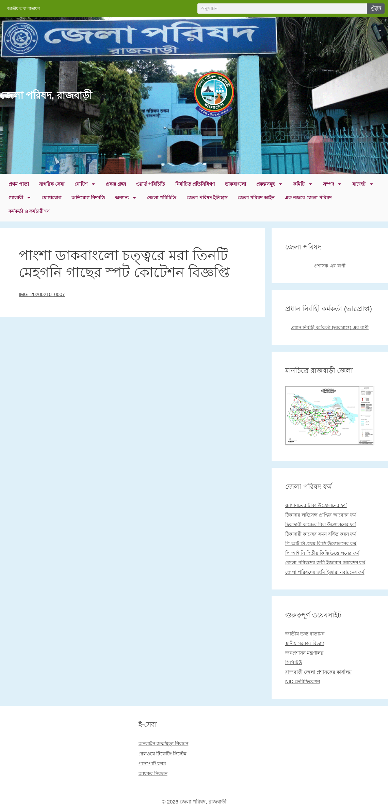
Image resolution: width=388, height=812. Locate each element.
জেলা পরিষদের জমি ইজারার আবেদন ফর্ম (325, 562)
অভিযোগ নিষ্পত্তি (88, 197)
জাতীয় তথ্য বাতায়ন (304, 634)
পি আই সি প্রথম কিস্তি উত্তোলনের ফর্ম (320, 543)
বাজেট (363, 184)
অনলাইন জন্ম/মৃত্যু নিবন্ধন (164, 743)
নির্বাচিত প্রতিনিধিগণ (195, 184)
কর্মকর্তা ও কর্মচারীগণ (29, 211)
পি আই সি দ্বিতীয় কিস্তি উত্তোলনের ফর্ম (322, 553)
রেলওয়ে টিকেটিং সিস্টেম (163, 753)
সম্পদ (332, 184)
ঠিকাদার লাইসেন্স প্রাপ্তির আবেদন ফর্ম (320, 515)
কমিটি (303, 184)
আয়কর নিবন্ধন (153, 773)
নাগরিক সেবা (51, 184)
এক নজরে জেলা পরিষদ (308, 197)
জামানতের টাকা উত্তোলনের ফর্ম (316, 505)
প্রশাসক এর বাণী (329, 266)
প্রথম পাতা (19, 184)
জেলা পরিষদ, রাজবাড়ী (46, 95)
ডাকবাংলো (235, 184)
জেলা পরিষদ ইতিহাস (207, 197)
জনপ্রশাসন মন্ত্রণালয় (304, 653)
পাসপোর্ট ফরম (152, 763)
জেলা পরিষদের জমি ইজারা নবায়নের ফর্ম (324, 572)
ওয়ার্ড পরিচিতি (150, 184)
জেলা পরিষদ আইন (256, 197)
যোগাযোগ (51, 197)
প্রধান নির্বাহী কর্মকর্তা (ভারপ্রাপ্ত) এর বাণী (330, 327)
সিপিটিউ (293, 662)
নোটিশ (85, 184)
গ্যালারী (20, 197)
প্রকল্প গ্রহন (116, 184)
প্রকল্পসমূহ (269, 184)
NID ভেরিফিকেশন (302, 681)
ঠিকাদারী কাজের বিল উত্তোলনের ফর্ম (320, 524)
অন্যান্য (126, 197)
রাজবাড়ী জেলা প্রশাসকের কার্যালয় (318, 672)
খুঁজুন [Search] (375, 8)
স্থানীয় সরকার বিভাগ (304, 643)
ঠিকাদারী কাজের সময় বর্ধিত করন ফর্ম (320, 534)
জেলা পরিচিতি (161, 197)
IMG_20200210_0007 (42, 294)
